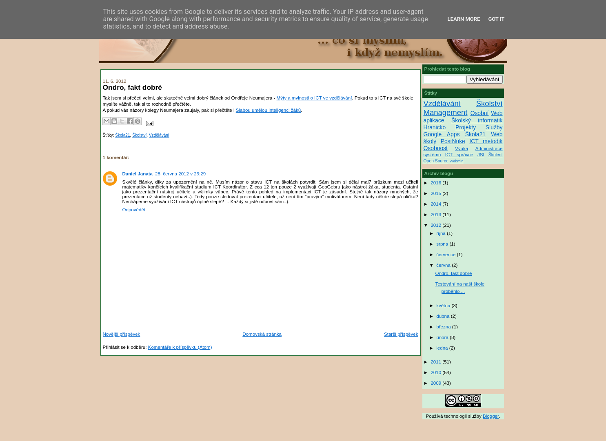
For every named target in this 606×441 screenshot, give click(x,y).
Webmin (457, 161)
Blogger (491, 416)
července (446, 254)
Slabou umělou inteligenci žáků (268, 110)
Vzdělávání (159, 135)
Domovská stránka (262, 334)
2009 (436, 383)
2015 (436, 193)
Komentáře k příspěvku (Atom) (180, 347)
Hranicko (435, 127)
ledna (442, 348)
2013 (436, 214)
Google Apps (442, 134)
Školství (139, 135)
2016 (436, 182)
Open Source (436, 161)
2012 (436, 225)
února (443, 337)
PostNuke (453, 141)
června (444, 265)
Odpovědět (134, 209)
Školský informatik (477, 120)
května (443, 305)
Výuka (461, 148)
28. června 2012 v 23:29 (180, 173)
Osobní (480, 113)
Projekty (465, 127)
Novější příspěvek (121, 334)
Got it (496, 19)
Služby (494, 127)
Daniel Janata (137, 173)
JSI (480, 154)
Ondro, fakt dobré (453, 273)
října (441, 233)
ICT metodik (485, 141)
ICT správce (459, 154)
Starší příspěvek (401, 334)
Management (446, 112)
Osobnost (436, 148)
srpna (442, 244)
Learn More (464, 19)
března (444, 326)
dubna (443, 316)
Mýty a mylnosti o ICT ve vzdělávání (314, 97)
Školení (495, 155)
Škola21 (122, 135)
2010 (436, 372)
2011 (436, 361)
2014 (436, 204)
